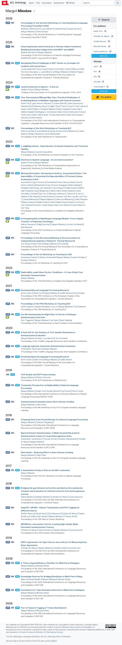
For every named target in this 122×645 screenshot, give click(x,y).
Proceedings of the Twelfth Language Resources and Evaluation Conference (54, 341)
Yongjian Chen (54, 106)
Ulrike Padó (41, 404)
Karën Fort (52, 69)
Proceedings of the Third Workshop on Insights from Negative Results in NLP (54, 281)
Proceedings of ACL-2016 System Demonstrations (42, 533)
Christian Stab (60, 548)
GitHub (70, 3)
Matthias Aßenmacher (30, 29)
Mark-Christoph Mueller (31, 579)
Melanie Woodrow (29, 52)
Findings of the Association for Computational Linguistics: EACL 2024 (51, 92)
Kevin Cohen (26, 293)
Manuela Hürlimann (57, 193)
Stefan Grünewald (47, 257)
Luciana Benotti (27, 69)
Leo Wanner (65, 205)
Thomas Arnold (49, 439)
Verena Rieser (68, 202)
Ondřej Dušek (70, 188)
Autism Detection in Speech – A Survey (39, 87)
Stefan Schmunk (43, 377)
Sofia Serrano (42, 31)
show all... (104, 56)
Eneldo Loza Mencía (45, 338)
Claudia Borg (59, 29)
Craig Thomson (38, 182)
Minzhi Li (49, 72)
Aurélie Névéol (35, 117)
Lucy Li (54, 306)
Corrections (47, 2)
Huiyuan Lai (61, 196)
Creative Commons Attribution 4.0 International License (41, 632)
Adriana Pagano (77, 72)
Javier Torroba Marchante (54, 115)
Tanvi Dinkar (57, 188)
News (32, 2)
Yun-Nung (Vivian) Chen (31, 244)
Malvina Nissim (28, 202)
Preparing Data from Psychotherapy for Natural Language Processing (54, 419)
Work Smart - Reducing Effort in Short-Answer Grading (47, 452)
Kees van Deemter (43, 188)
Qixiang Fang (32, 191)
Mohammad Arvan (42, 185)
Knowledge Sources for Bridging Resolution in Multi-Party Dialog (51, 576)
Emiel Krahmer (48, 196)
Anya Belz (25, 182)
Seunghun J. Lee (37, 72)
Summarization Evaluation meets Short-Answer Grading (47, 402)
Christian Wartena (28, 260)
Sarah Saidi (37, 115)
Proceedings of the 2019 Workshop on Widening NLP (44, 380)
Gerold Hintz (40, 513)
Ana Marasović (70, 131)
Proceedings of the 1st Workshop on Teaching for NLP (46, 254)
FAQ (38, 2)
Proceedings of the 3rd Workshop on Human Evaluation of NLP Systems (52, 155)
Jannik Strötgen (78, 257)
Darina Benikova (28, 497)
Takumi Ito (71, 193)
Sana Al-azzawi (28, 131)
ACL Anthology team (52, 636)
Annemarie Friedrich (29, 257)
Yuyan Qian (76, 109)
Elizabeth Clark (27, 188)
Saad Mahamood (31, 199)
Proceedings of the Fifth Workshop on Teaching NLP (46, 304)
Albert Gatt (55, 191)
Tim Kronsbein (61, 338)
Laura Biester (47, 29)
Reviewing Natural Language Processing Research (45, 290)
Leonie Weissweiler (52, 134)
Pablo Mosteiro (81, 199)
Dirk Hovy (43, 193)
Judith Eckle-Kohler (38, 516)
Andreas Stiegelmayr (45, 422)
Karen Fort (25, 103)
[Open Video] (7, 89)
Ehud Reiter (51, 182)
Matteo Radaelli (27, 112)
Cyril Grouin (66, 391)
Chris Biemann (54, 513)
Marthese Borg (39, 106)
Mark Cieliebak (75, 185)
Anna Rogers (79, 293)
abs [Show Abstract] (17, 63)
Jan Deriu (54, 320)
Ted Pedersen (80, 306)
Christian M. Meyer (60, 497)
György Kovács (73, 29)
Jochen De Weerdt (75, 224)
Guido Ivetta (64, 69)
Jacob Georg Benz (44, 152)
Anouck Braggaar (59, 185)
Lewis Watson (78, 205)
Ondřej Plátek (55, 202)
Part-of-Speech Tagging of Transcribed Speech (44, 608)
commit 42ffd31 (50, 641)
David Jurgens (27, 306)
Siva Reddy (64, 244)
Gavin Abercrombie (66, 182)
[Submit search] (117, 3)
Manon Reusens (28, 224)
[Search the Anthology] (98, 3)
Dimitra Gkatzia (67, 191)
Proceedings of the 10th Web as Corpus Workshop (42, 519)
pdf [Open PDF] (8, 23)
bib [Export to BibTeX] (12, 23)
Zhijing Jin (75, 69)
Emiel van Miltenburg (64, 199)
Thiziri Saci (25, 115)
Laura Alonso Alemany (41, 103)
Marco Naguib (63, 109)
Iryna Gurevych (76, 497)
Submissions (59, 2)
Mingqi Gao (44, 191)
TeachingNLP (99, 87)
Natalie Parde (42, 202)
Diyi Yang (25, 208)
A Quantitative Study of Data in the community (45, 470)
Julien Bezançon (75, 103)
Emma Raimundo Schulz (74, 112)
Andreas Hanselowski (67, 439)
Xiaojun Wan (52, 205)
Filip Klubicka (34, 196)
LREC (95, 66)
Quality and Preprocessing (38, 374)
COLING (97, 81)
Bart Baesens (26, 227)
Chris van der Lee (74, 196)
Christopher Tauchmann (31, 349)
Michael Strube (42, 566)
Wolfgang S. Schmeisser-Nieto (49, 112)
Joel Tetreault (27, 205)
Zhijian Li (36, 109)
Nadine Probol (27, 89)
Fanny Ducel (41, 69)
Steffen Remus (27, 513)
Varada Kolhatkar (42, 306)
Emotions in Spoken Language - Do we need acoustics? (47, 160)
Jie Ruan (79, 202)
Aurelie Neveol (99, 41)
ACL (95, 71)
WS (95, 76)
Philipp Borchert (43, 224)
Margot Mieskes (28, 31)
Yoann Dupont (80, 106)
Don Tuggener (27, 320)
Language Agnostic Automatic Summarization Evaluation (48, 346)
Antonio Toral (40, 205)
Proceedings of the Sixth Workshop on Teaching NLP (46, 128)
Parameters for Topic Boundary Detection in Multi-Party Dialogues (53, 590)
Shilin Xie (71, 115)
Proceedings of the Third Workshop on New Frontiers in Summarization (51, 323)
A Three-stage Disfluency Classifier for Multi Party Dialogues (50, 563)
